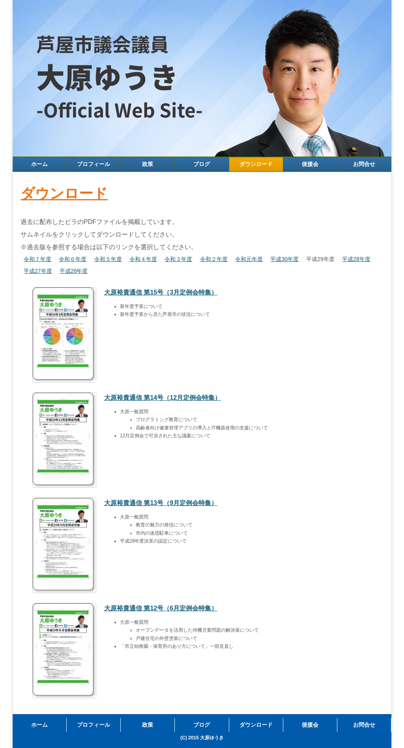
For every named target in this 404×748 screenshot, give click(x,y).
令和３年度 (178, 259)
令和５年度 (108, 259)
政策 (147, 164)
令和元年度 (249, 259)
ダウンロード (256, 164)
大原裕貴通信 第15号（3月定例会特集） (160, 292)
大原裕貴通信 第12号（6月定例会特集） (160, 608)
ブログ (201, 164)
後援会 (310, 164)
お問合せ (364, 164)
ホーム (39, 164)
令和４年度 (143, 259)
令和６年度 (72, 259)
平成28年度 (356, 259)
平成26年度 (74, 271)
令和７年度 (37, 259)
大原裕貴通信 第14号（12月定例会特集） (162, 397)
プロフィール (93, 164)
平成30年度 (284, 259)
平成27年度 (38, 271)
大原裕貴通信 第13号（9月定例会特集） (160, 503)
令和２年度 (214, 259)
